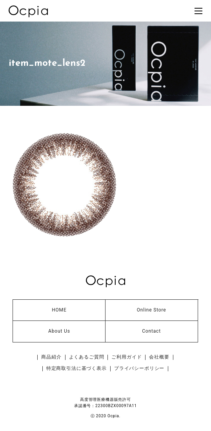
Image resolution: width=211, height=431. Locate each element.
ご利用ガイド (126, 357)
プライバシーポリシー (139, 368)
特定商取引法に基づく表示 (76, 368)
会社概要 (159, 357)
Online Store (151, 310)
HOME (59, 310)
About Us (59, 331)
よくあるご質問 (86, 357)
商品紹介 (51, 357)
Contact (151, 331)
